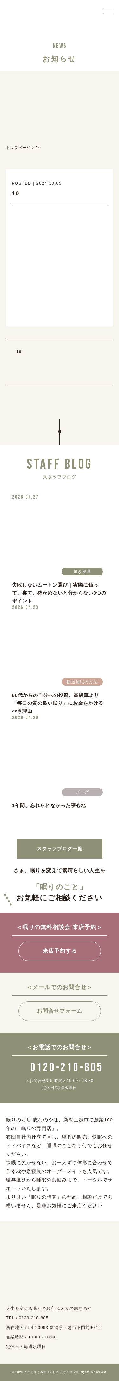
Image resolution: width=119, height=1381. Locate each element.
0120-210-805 (59, 1067)
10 (19, 352)
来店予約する (60, 951)
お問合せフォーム (60, 1011)
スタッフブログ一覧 (60, 848)
